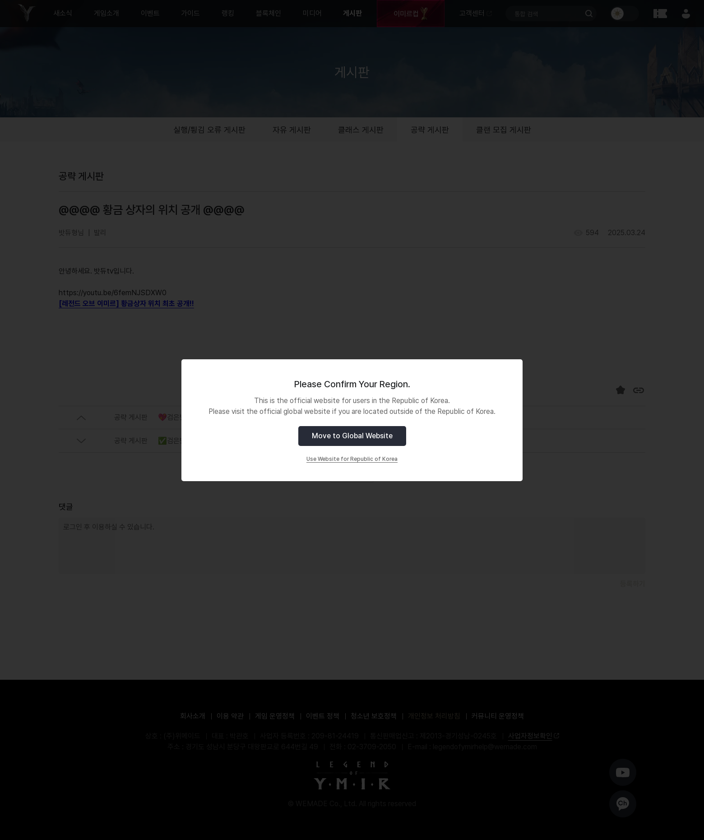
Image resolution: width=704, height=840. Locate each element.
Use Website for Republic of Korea (352, 459)
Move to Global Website (352, 436)
